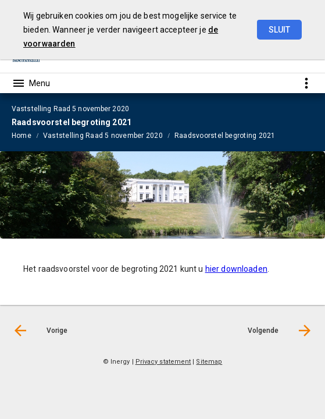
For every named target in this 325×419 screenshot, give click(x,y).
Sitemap (209, 361)
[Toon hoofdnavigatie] (31, 83)
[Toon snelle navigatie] (306, 83)
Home (21, 136)
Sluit (279, 29)
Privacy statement (163, 361)
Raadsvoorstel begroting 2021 (225, 136)
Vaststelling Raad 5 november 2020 (103, 136)
